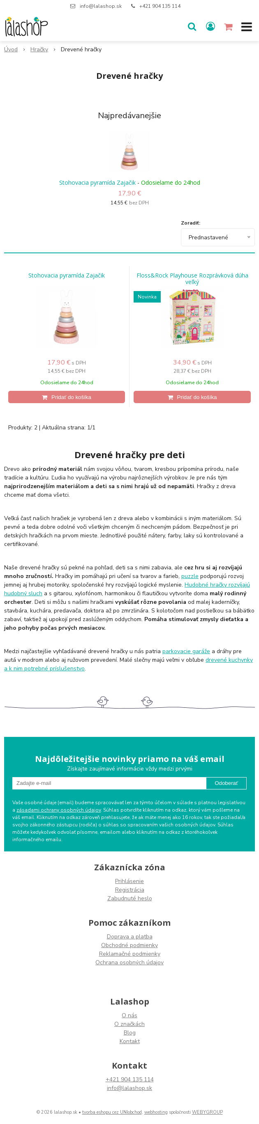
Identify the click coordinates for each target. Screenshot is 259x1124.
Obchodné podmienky (129, 945)
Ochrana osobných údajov (129, 962)
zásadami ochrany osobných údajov (58, 810)
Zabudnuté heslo (129, 898)
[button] (192, 26)
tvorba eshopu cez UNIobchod (112, 1112)
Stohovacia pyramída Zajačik (97, 182)
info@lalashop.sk (101, 6)
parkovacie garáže (186, 651)
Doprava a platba (130, 936)
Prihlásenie (129, 881)
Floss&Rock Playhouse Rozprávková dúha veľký (192, 278)
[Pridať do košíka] (66, 397)
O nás (129, 1015)
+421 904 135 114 (159, 6)
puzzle (190, 576)
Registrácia (129, 890)
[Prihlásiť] (210, 26)
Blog (130, 1033)
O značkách (129, 1024)
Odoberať (226, 783)
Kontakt (130, 1041)
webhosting (156, 1112)
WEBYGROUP (207, 1112)
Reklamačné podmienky (129, 954)
